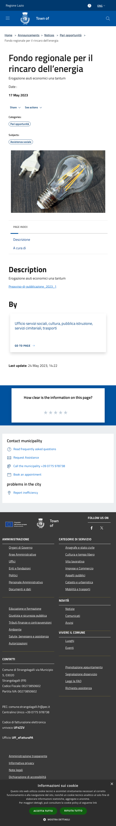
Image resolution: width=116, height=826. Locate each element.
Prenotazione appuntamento (84, 667)
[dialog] (58, 803)
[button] (58, 819)
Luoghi (69, 640)
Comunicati (72, 615)
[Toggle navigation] (7, 18)
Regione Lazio (15, 5)
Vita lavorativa (74, 561)
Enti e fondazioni (20, 568)
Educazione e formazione (25, 608)
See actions (34, 107)
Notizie (70, 608)
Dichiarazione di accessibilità (27, 777)
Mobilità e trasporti (77, 589)
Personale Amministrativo (26, 582)
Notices (49, 35)
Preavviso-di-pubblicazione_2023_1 (32, 286)
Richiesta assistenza (78, 688)
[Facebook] (91, 528)
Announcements (28, 35)
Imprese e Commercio (79, 568)
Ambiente (15, 629)
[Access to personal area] (89, 5)
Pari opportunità (70, 35)
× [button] (111, 784)
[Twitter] (101, 528)
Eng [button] (101, 6)
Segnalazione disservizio (81, 674)
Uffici (12, 561)
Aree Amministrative (22, 554)
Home (8, 35)
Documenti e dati (20, 589)
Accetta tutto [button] (43, 811)
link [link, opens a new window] (95, 802)
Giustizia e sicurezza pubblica (28, 615)
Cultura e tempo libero (80, 554)
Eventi (69, 647)
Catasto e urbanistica (79, 582)
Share (16, 107)
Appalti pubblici (75, 575)
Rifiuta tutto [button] (73, 810)
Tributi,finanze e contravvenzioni (30, 622)
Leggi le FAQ (73, 681)
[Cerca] (108, 18)
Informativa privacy (21, 763)
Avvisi (69, 622)
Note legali (16, 770)
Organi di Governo (20, 547)
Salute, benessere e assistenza (29, 636)
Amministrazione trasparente (28, 756)
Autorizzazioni (18, 643)
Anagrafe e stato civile (80, 547)
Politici (13, 575)
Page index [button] (20, 227)
